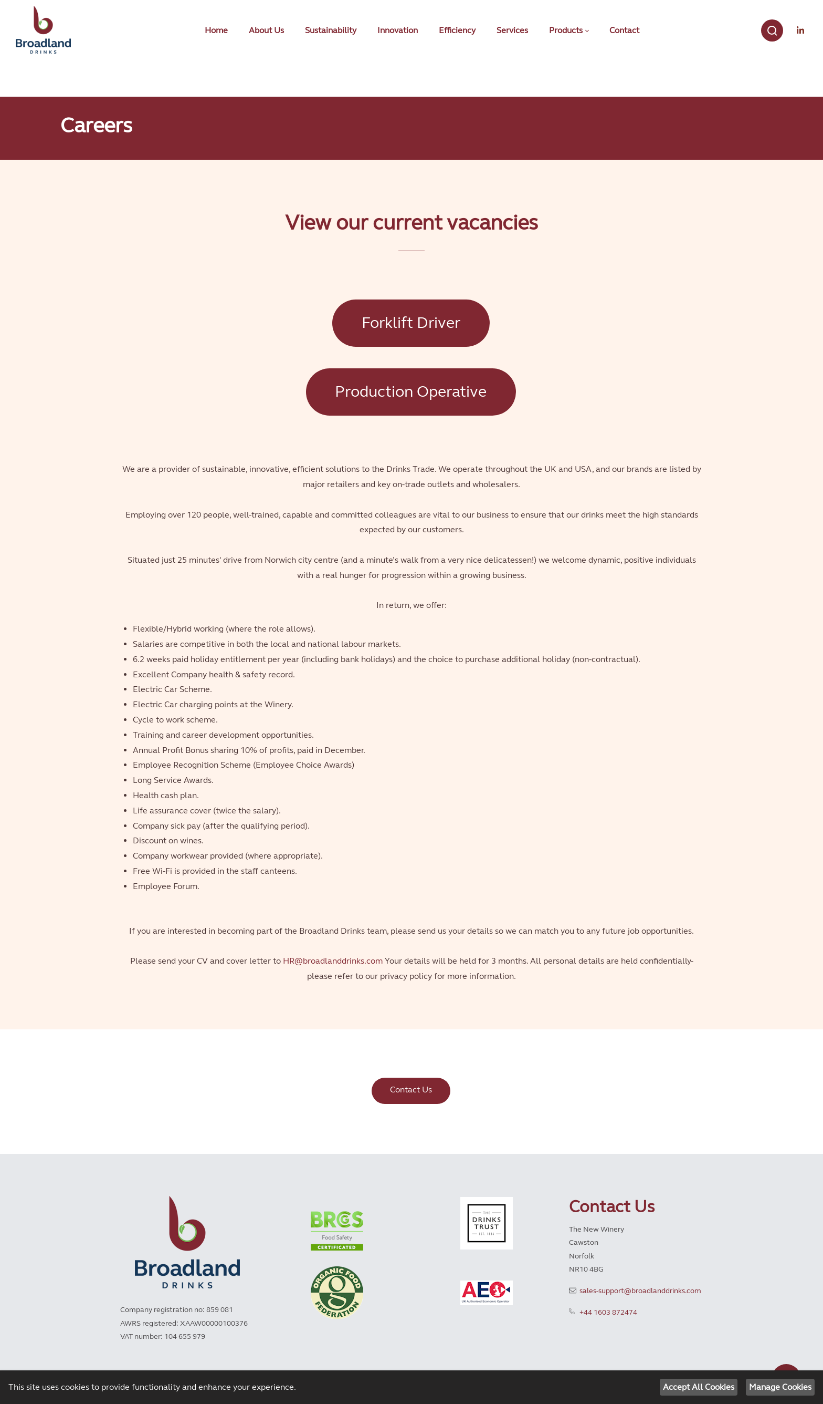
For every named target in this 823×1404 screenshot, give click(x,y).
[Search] (772, 30)
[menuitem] (216, 30)
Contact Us (411, 1090)
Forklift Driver (411, 322)
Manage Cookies (780, 1387)
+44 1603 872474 (608, 1312)
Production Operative (411, 391)
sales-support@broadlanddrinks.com (640, 1290)
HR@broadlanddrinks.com (333, 961)
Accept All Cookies (698, 1387)
